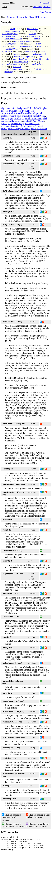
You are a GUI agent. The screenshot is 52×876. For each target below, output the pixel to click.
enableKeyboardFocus (12, 43)
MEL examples (41, 17)
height (39, 46)
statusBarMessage (11, 64)
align (12, 28)
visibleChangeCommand (13, 69)
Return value (22, 17)
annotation (32, 28)
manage (16, 54)
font (4, 46)
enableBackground (23, 41)
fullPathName (25, 46)
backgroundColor (13, 31)
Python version (45, 3)
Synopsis (11, 17)
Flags (31, 17)
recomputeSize (21, 61)
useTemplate (38, 64)
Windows (37, 6)
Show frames (45, 12)
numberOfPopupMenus (24, 56)
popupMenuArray (20, 59)
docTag (32, 33)
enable (37, 38)
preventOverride (41, 59)
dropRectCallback (13, 38)
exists (39, 43)
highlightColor (12, 49)
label (43, 51)
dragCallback (8, 36)
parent (41, 56)
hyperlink (7, 51)
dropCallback (33, 36)
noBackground (39, 54)
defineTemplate (9, 33)
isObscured (30, 51)
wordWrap (9, 71)
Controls (46, 6)
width (38, 69)
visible (17, 66)
